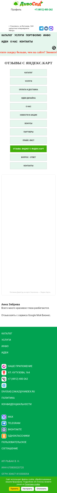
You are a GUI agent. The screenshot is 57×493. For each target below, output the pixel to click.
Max (7, 416)
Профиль (16, 9)
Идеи (5, 41)
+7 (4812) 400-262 (15, 378)
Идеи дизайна (28, 98)
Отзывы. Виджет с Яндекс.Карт (28, 149)
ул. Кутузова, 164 (16, 372)
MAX (51, 28)
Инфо (46, 35)
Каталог (7, 35)
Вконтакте (12, 429)
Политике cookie (32, 484)
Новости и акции (28, 115)
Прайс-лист (28, 140)
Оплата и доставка (28, 90)
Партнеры (28, 132)
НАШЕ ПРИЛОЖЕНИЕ (17, 366)
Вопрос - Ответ (28, 157)
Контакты (26, 41)
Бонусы (28, 123)
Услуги (19, 35)
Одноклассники (16, 435)
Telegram (41, 28)
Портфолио (33, 35)
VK (46, 28)
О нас (13, 41)
